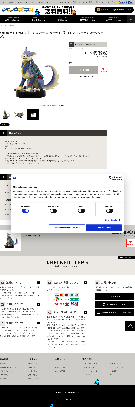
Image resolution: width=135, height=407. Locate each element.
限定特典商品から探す (13, 19)
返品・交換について (61, 312)
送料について (10, 282)
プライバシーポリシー (8, 371)
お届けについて (12, 304)
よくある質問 (87, 2)
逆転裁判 (113, 371)
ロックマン (86, 375)
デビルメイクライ (116, 367)
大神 (111, 375)
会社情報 (3, 378)
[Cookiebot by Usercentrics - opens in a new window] (111, 178)
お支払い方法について (63, 282)
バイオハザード (88, 367)
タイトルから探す (39, 19)
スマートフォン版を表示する (67, 392)
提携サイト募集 (33, 378)
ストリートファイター (90, 371)
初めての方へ (33, 364)
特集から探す (63, 19)
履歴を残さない (125, 258)
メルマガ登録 (110, 2)
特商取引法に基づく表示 (9, 367)
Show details (111, 220)
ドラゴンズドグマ (116, 364)
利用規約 (3, 364)
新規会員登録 (60, 367)
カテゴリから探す (114, 19)
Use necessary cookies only (67, 228)
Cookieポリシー (6, 375)
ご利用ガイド (33, 367)
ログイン (58, 364)
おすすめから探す (87, 19)
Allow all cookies (104, 228)
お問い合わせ (99, 2)
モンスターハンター (89, 364)
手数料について (12, 323)
